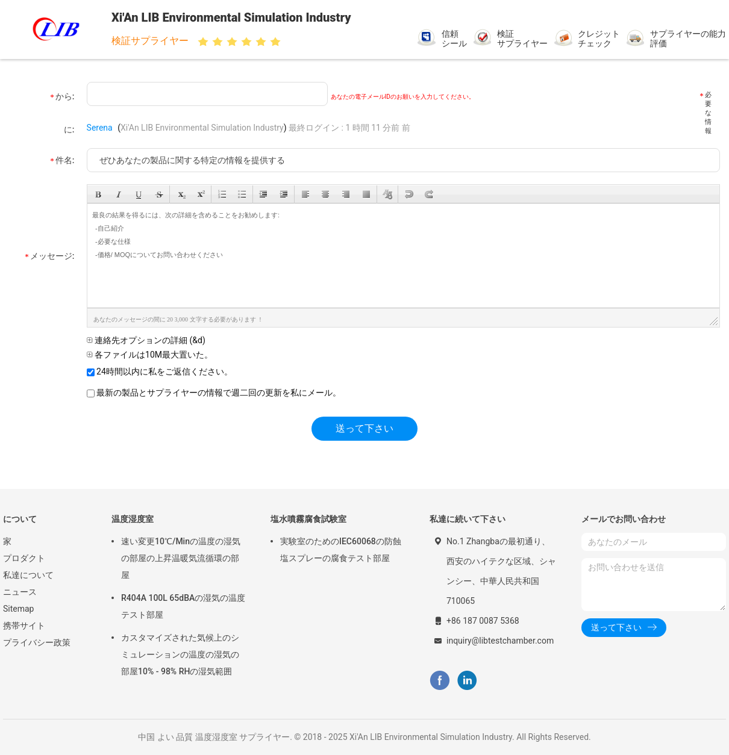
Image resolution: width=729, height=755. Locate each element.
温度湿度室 (132, 519)
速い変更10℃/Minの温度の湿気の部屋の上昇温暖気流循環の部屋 (180, 558)
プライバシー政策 (36, 642)
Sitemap (18, 609)
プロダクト (24, 558)
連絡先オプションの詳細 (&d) (146, 340)
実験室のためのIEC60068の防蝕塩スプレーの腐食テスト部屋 (340, 549)
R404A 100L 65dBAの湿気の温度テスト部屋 (183, 606)
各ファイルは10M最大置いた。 (150, 354)
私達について (28, 575)
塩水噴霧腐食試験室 (308, 519)
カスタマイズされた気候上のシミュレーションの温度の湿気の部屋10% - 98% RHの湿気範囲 (180, 654)
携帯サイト (24, 625)
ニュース (20, 592)
